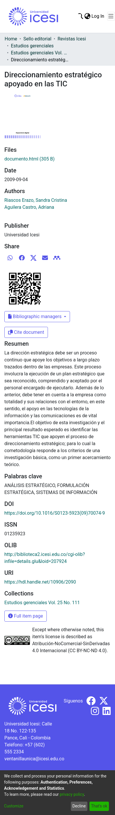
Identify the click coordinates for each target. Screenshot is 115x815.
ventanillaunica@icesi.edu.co (34, 759)
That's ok (99, 806)
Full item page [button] (25, 616)
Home (11, 39)
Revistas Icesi (72, 39)
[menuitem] (87, 16)
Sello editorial (37, 39)
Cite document (26, 332)
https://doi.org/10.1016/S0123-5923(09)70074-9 (54, 513)
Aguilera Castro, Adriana (29, 207)
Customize (13, 806)
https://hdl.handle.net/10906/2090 (40, 582)
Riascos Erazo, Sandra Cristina (35, 200)
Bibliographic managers (35, 316)
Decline (79, 806)
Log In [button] (98, 16)
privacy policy (72, 794)
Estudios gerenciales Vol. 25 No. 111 (40, 53)
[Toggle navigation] (111, 16)
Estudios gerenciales (32, 46)
